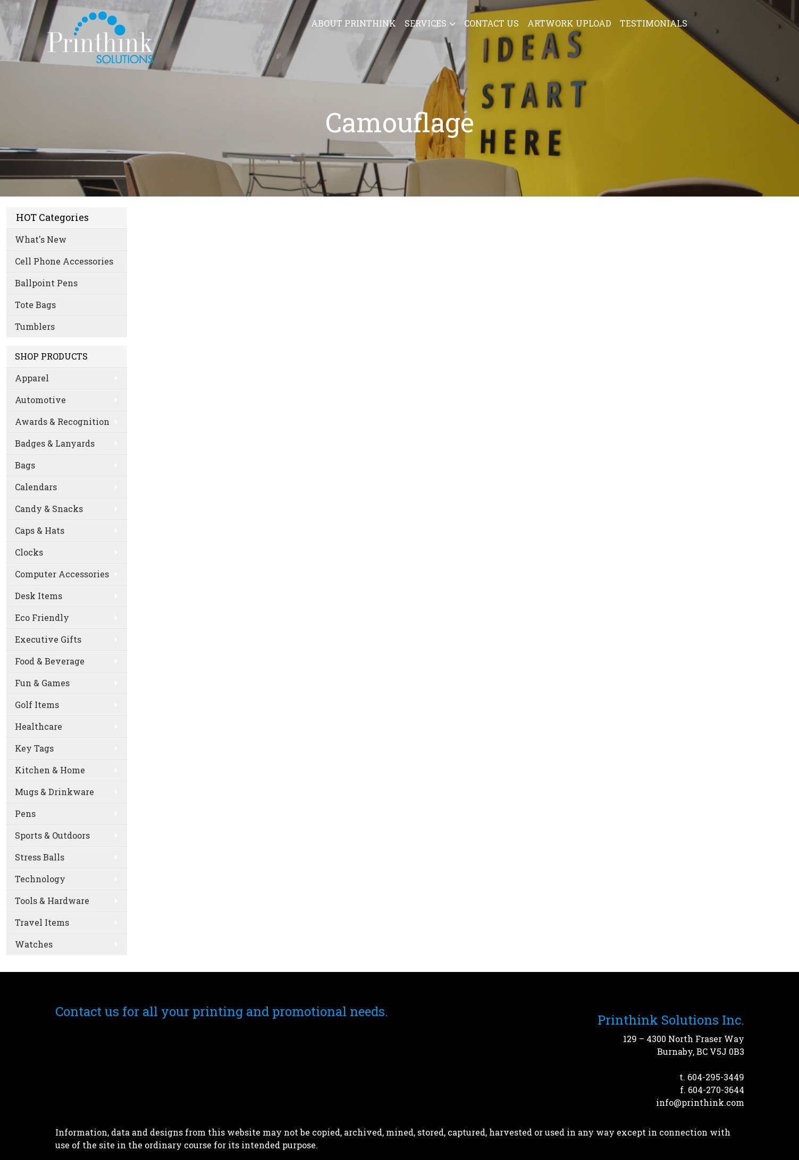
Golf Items (37, 704)
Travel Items (42, 922)
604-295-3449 (715, 1076)
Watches (34, 944)
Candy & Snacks (49, 508)
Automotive (40, 399)
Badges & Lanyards (55, 443)
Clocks (29, 552)
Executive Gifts (48, 639)
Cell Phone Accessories (64, 261)
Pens (25, 813)
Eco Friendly (42, 617)
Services (426, 23)
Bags (25, 465)
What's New (40, 239)
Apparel (32, 377)
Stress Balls (39, 857)
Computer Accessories (62, 573)
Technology (40, 878)
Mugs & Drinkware (54, 791)
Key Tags (34, 748)
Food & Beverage (50, 661)
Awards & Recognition (62, 421)
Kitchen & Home (50, 769)
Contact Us (491, 23)
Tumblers (35, 326)
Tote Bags (35, 304)
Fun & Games (42, 682)
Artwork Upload (569, 23)
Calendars (36, 486)
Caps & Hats (39, 530)
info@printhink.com (700, 1102)
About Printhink (353, 23)
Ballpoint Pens (46, 282)
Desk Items (38, 595)
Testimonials (653, 23)
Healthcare (38, 726)
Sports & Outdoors (52, 835)
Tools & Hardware (52, 900)
